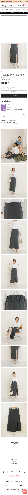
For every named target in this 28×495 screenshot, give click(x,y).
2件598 (8, 79)
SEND (21, 485)
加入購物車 (14, 96)
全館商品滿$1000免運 (11, 107)
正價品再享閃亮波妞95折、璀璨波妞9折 (15, 109)
